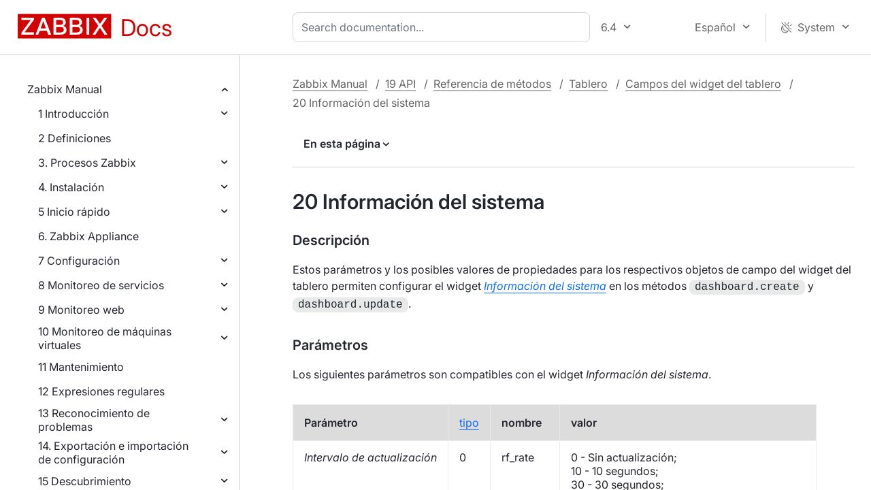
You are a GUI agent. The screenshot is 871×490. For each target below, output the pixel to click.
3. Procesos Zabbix (87, 162)
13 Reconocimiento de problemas (94, 420)
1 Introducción (73, 113)
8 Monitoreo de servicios (101, 285)
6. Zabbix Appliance (88, 236)
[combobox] (444, 27)
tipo (469, 420)
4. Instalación (71, 187)
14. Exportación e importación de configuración (113, 452)
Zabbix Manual (64, 89)
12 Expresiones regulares (101, 391)
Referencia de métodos (492, 84)
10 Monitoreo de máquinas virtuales (104, 338)
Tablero (588, 84)
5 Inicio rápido (74, 211)
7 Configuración (79, 260)
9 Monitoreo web (81, 309)
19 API (400, 84)
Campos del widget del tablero (703, 84)
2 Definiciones (74, 138)
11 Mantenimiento (81, 367)
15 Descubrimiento (84, 481)
